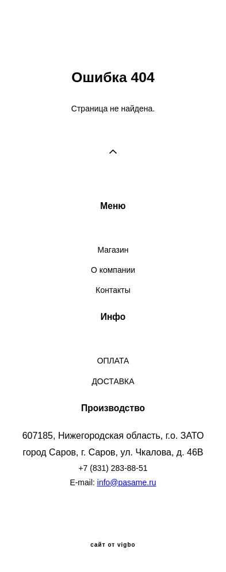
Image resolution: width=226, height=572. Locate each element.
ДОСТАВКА (112, 381)
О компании (113, 270)
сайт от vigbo (112, 545)
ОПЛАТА (113, 360)
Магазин (113, 249)
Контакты (112, 290)
